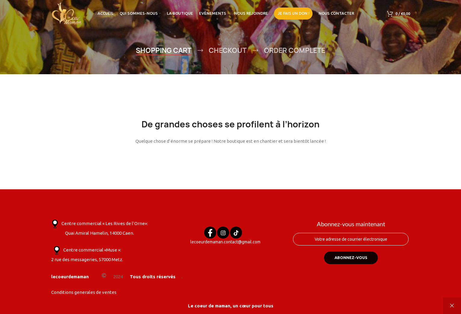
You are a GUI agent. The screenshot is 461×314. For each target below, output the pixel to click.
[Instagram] (223, 233)
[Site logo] (67, 13)
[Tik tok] (236, 233)
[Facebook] (210, 233)
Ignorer (452, 305)
